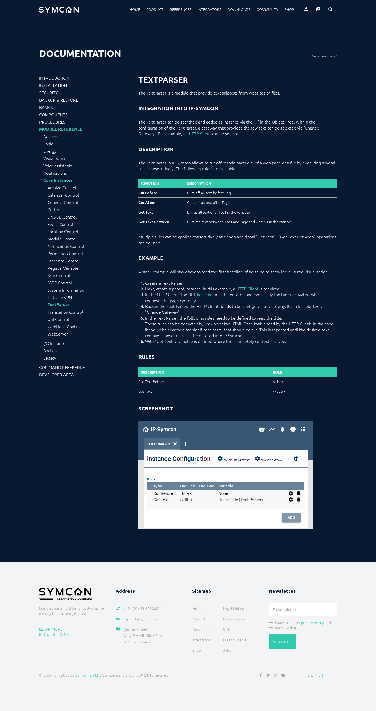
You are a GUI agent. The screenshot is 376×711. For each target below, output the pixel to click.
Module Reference (61, 129)
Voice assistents (58, 165)
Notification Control (66, 246)
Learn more (51, 629)
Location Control (63, 231)
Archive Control (62, 187)
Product (154, 9)
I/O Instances (55, 343)
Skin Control (59, 275)
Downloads (238, 9)
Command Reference (62, 367)
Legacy (49, 357)
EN (320, 675)
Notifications (55, 172)
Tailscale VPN (60, 297)
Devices (50, 136)
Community (267, 9)
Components (53, 114)
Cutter (54, 209)
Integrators (209, 9)
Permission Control (65, 253)
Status (228, 629)
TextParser (58, 304)
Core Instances (58, 180)
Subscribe (282, 641)
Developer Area (56, 374)
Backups (50, 350)
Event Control (60, 224)
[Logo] (59, 9)
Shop (289, 9)
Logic (48, 143)
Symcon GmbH (87, 675)
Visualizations (55, 158)
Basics (46, 107)
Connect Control (63, 202)
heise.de (205, 294)
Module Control (62, 238)
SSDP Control (60, 282)
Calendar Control (63, 194)
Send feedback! (324, 55)
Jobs (227, 650)
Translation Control (65, 311)
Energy (49, 151)
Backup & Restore (58, 99)
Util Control (58, 319)
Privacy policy (234, 618)
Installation (53, 85)
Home (135, 9)
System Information (66, 289)
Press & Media (235, 639)
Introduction (54, 77)
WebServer (58, 333)
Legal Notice (233, 608)
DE (310, 675)
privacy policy (312, 622)
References (180, 9)
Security (48, 92)
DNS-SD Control (62, 216)
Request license (55, 634)
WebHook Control (64, 326)
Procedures (52, 121)
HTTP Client (200, 133)
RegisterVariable (63, 268)
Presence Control (63, 260)
